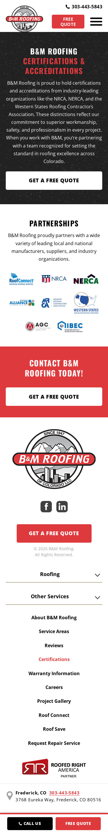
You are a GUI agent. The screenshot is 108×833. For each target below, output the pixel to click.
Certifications (54, 659)
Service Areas (54, 631)
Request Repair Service (54, 743)
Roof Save (54, 729)
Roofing (50, 574)
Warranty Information (54, 673)
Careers (54, 687)
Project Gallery (54, 701)
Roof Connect (54, 715)
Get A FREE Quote (54, 180)
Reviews (54, 645)
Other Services (50, 596)
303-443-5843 (84, 6)
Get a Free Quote (54, 396)
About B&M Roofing (54, 617)
